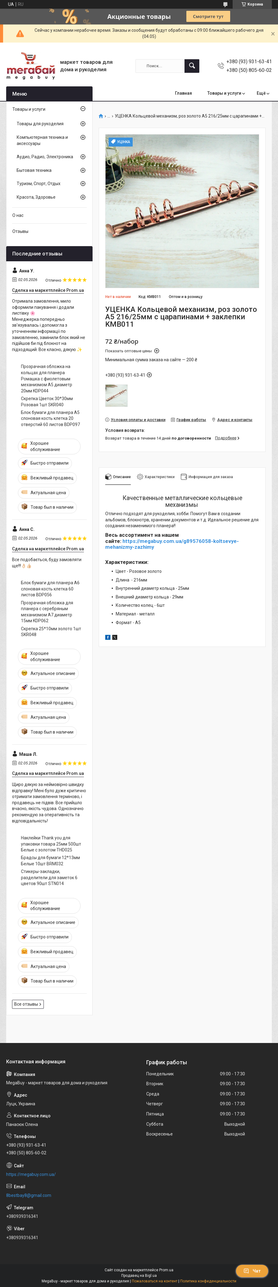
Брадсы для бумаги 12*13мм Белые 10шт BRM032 (50, 860)
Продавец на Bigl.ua (139, 1275)
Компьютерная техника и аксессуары (42, 140)
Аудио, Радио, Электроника (45, 156)
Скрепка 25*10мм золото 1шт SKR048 (51, 631)
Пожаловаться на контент (154, 1281)
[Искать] (192, 66)
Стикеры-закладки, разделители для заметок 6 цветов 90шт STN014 (49, 877)
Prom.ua (166, 1270)
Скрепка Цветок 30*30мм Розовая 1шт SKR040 (47, 401)
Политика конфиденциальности (208, 1281)
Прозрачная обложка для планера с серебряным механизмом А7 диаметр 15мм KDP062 (47, 611)
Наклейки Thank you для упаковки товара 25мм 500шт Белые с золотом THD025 (51, 843)
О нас (17, 215)
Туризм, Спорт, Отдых (38, 183)
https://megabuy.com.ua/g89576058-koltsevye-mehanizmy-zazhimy (172, 544)
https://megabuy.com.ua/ (31, 1174)
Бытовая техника (34, 170)
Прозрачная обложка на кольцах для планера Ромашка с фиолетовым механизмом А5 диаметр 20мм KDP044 (46, 378)
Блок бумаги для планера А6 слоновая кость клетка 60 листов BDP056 (50, 588)
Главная (183, 93)
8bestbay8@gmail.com (28, 1195)
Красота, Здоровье (36, 197)
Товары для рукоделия (40, 123)
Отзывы (20, 231)
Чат (252, 1271)
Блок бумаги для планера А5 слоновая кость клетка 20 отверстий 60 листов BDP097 (50, 418)
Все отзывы (26, 1004)
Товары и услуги (224, 93)
